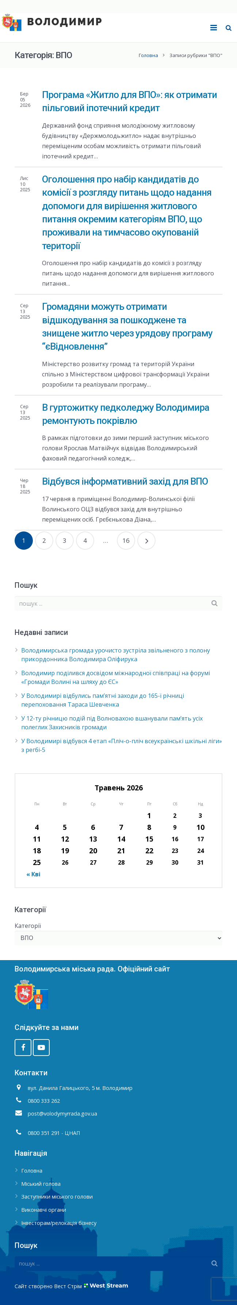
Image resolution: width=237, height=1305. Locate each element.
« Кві (33, 874)
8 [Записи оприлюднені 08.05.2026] (149, 827)
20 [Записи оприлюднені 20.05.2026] (93, 850)
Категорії (28, 926)
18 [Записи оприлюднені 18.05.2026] (37, 850)
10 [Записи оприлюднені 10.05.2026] (200, 827)
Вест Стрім (68, 1286)
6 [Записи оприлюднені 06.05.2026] (93, 827)
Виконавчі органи (43, 1209)
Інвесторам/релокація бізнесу (58, 1222)
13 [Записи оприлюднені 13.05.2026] (93, 839)
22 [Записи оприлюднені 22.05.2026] (149, 850)
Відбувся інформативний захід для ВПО (125, 481)
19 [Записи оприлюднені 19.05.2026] (65, 850)
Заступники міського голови (57, 1196)
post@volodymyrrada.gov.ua (62, 1113)
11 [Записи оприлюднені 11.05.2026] (37, 839)
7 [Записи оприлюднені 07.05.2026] (121, 827)
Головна (148, 55)
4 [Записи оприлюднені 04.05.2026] (37, 827)
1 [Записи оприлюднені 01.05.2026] (149, 815)
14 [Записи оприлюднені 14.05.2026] (121, 839)
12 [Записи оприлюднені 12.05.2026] (65, 839)
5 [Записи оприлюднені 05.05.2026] (65, 827)
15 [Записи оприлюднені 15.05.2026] (149, 839)
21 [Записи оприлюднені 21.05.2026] (121, 850)
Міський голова (41, 1183)
